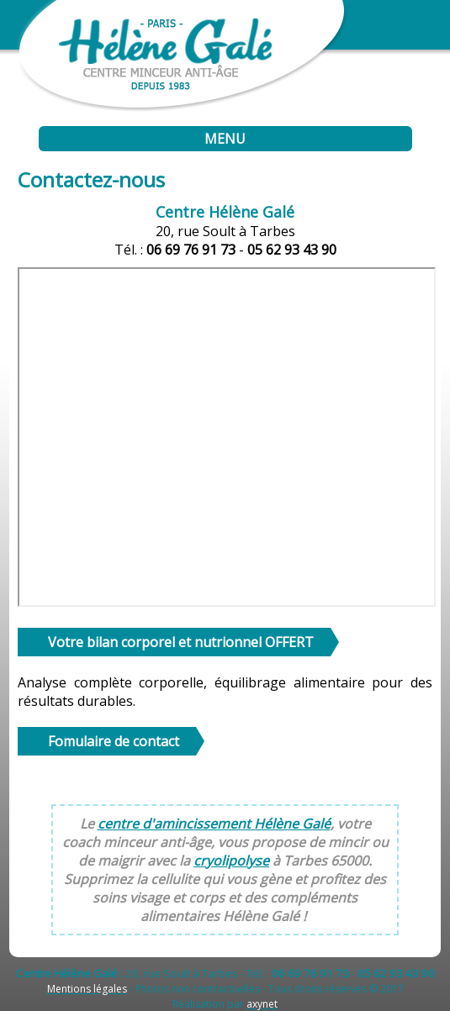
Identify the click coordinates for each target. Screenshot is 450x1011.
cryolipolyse (231, 860)
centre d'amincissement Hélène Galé (214, 823)
